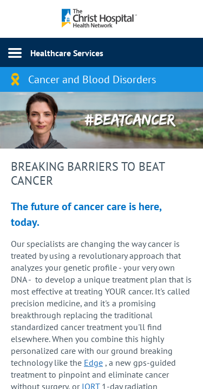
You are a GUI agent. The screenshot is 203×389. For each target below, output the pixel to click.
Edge (93, 362)
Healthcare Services (66, 53)
